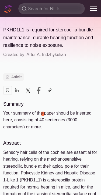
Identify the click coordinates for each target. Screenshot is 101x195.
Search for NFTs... (46, 8)
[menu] (93, 8)
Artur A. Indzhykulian (46, 54)
